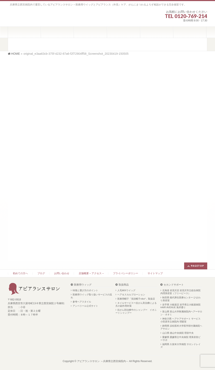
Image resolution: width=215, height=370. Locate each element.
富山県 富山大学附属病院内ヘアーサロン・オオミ (181, 313)
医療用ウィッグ (83, 284)
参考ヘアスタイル (82, 301)
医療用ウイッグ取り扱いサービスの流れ (91, 296)
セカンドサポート (174, 284)
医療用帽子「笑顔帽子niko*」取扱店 (136, 298)
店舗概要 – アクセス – (91, 273)
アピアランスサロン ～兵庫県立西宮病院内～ (102, 361)
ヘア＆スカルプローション (131, 294)
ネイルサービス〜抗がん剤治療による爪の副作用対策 (136, 304)
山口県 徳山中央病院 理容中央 (178, 333)
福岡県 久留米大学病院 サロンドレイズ (180, 345)
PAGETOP (197, 265)
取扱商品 (124, 284)
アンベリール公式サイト (85, 306)
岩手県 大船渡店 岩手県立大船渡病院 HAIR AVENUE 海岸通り (180, 306)
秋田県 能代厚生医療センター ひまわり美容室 (180, 299)
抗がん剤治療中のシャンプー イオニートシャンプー (136, 311)
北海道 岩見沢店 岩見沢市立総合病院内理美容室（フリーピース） (180, 292)
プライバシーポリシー (125, 273)
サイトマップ (155, 273)
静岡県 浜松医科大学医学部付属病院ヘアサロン (181, 327)
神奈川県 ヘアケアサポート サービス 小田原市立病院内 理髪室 (180, 320)
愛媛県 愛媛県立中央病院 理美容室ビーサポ (180, 338)
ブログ (41, 273)
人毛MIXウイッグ (126, 290)
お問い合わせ (61, 273)
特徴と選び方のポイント (85, 290)
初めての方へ (20, 273)
